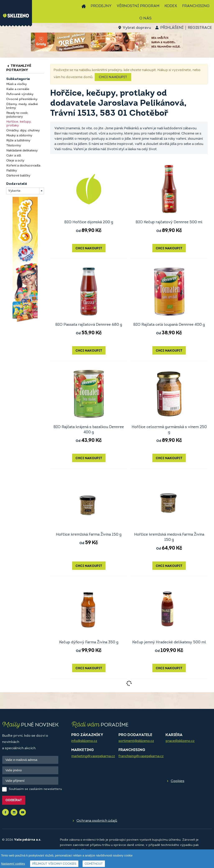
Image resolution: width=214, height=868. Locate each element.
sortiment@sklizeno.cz (136, 741)
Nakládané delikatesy (22, 150)
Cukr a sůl (13, 155)
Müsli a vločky (16, 84)
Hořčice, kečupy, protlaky (18, 123)
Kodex (170, 6)
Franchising (196, 6)
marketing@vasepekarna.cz (93, 756)
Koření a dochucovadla (23, 165)
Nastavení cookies (13, 863)
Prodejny (101, 6)
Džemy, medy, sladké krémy (22, 106)
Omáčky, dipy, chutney (23, 130)
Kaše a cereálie (17, 89)
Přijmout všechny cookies (54, 863)
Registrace (200, 28)
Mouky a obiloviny (19, 135)
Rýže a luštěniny (18, 140)
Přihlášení (171, 28)
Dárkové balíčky (18, 175)
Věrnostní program (138, 6)
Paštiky (11, 170)
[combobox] (25, 191)
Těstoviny (13, 145)
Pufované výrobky (19, 94)
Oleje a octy (15, 160)
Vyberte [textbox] (14, 191)
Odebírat (13, 800)
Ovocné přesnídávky (21, 99)
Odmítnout (94, 863)
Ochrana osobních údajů (96, 820)
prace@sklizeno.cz (180, 741)
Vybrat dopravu (137, 28)
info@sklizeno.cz (84, 741)
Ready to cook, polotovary (17, 115)
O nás (145, 18)
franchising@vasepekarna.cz (141, 756)
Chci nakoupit (113, 77)
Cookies (177, 781)
